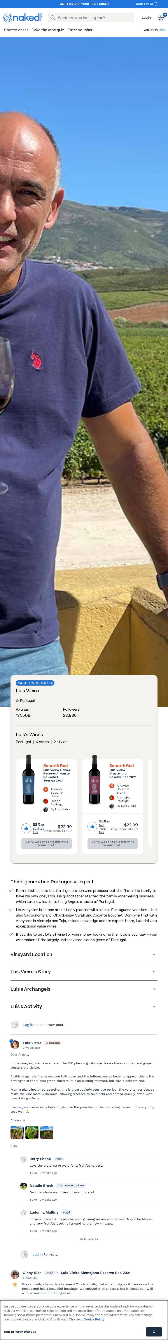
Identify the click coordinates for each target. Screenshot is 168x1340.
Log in (146, 18)
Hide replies (89, 1239)
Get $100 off (70, 4)
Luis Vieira (32, 1043)
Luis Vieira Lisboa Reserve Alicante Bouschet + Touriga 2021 (56, 775)
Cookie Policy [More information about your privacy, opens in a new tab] (94, 1319)
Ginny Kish (32, 1273)
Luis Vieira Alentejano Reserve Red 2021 (122, 773)
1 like (14, 1146)
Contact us (147, 4)
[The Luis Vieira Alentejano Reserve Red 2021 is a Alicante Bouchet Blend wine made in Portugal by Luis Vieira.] (123, 796)
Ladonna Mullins (44, 1212)
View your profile (14, 1024)
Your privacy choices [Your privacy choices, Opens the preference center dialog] (20, 1332)
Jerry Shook (40, 1159)
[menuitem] (16, 30)
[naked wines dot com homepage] (22, 17)
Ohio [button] (161, 30)
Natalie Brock (41, 1185)
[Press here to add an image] (17, 1132)
